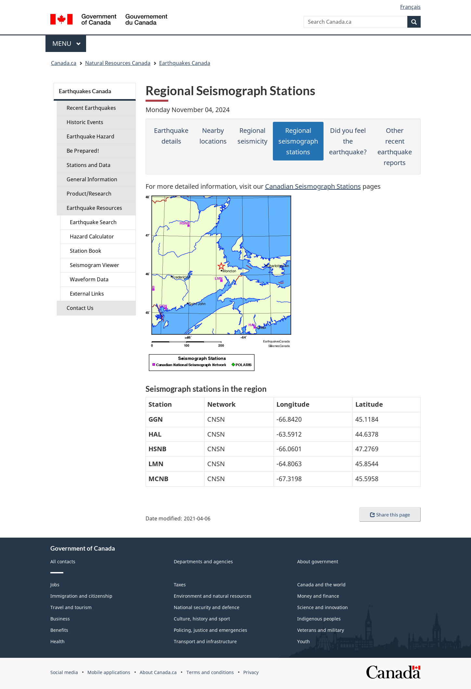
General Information (92, 179)
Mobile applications (108, 672)
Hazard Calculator (92, 236)
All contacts (62, 561)
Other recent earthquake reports (394, 146)
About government (317, 561)
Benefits (59, 630)
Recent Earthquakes (91, 107)
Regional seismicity (252, 136)
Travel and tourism (71, 607)
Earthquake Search (93, 222)
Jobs (54, 584)
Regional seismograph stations (298, 141)
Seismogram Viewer (94, 265)
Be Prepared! (83, 150)
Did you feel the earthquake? (348, 141)
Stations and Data (88, 165)
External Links (87, 293)
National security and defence (206, 607)
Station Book (85, 250)
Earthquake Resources (94, 207)
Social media (64, 672)
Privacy (251, 672)
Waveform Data (89, 279)
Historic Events (85, 122)
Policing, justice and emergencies (210, 630)
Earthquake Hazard (90, 136)
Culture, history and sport (202, 619)
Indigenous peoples (319, 619)
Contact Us (80, 308)
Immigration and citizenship (81, 596)
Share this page (390, 514)
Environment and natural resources (212, 596)
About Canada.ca (158, 672)
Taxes (180, 584)
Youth (303, 641)
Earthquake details (171, 136)
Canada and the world (321, 584)
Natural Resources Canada (117, 63)
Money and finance (318, 596)
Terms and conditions (210, 672)
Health (57, 641)
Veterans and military (320, 630)
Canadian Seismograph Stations (313, 186)
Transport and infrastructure (205, 641)
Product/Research (89, 193)
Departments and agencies (203, 561)
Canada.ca (63, 63)
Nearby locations (213, 136)
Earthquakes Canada (184, 63)
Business (60, 619)
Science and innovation (322, 607)
